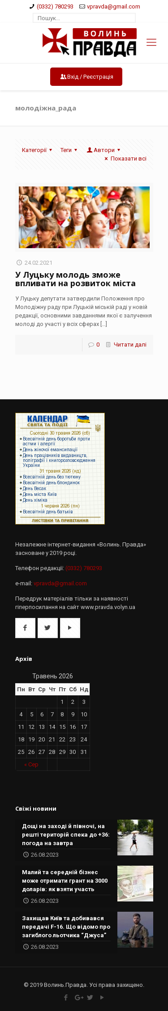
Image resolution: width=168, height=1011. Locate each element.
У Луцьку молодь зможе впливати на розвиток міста (75, 278)
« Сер (31, 764)
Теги (70, 150)
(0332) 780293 (55, 6)
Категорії (38, 150)
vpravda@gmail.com (113, 6)
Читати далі (130, 344)
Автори (104, 150)
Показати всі (124, 158)
